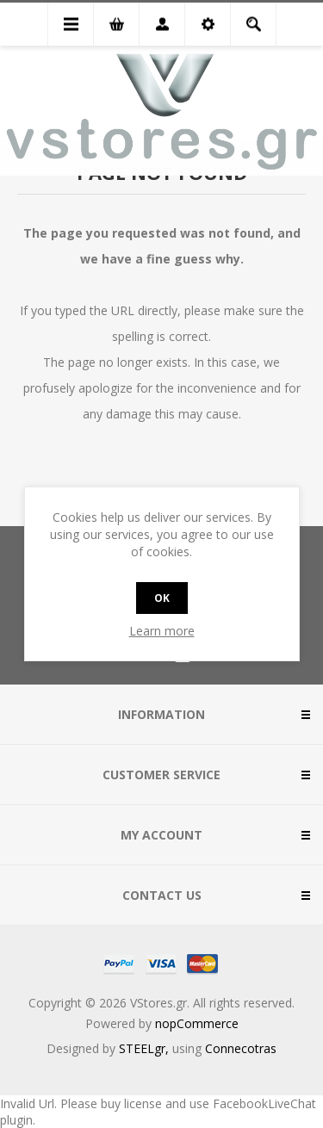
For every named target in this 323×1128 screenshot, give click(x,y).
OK (162, 598)
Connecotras (240, 1048)
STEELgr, (145, 1048)
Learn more (162, 631)
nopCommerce (197, 1023)
